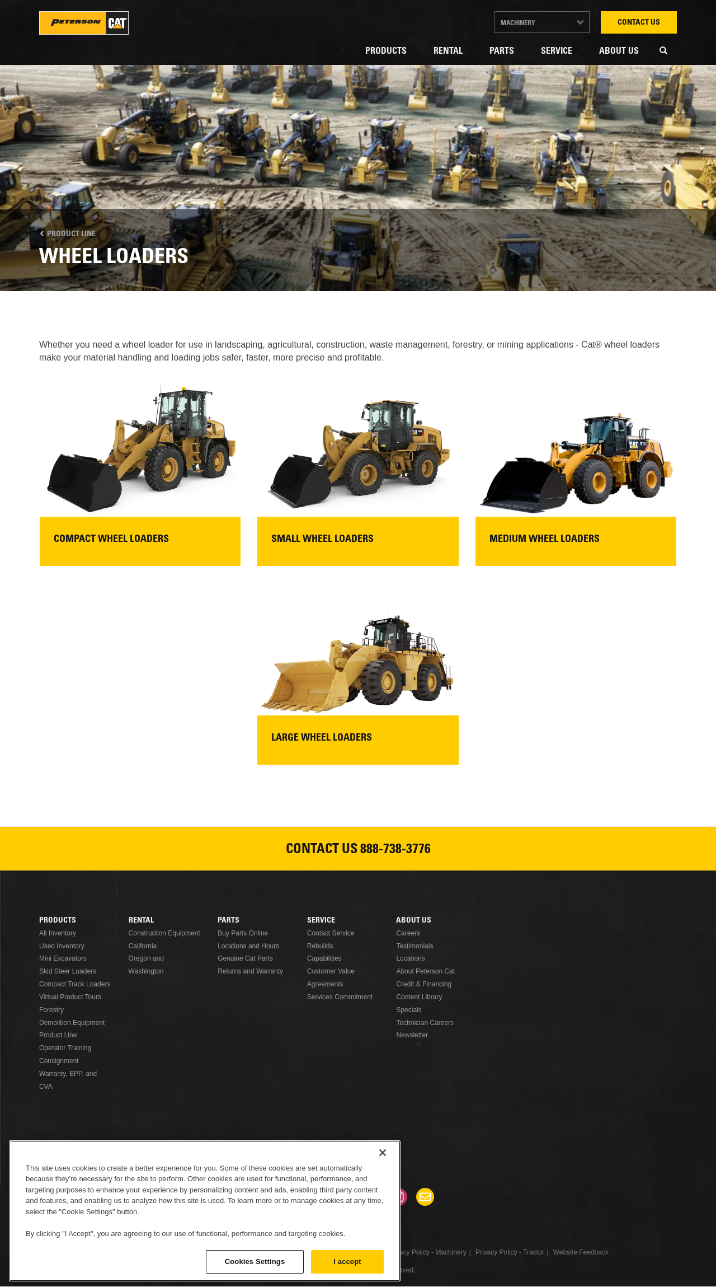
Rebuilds (320, 946)
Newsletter (412, 1035)
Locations (410, 958)
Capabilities (324, 958)
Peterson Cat (84, 23)
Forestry (51, 1010)
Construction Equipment (164, 933)
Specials (408, 1010)
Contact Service (331, 933)
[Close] (382, 1152)
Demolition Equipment (72, 1023)
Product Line (67, 234)
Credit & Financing (423, 984)
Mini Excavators (63, 958)
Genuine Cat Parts (245, 958)
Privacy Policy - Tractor (509, 1252)
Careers (408, 933)
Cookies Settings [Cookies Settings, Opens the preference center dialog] (255, 1261)
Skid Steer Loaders (67, 971)
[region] (205, 1210)
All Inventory (57, 933)
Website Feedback (581, 1252)
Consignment (59, 1061)
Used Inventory (61, 946)
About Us (619, 51)
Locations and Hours (248, 946)
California (143, 946)
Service (556, 51)
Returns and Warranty (250, 971)
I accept (347, 1261)
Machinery (518, 23)
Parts (501, 51)
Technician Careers (425, 1023)
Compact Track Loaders (74, 984)
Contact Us (639, 23)
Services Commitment (340, 997)
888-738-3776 (395, 850)
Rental (448, 51)
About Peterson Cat (425, 971)
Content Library (419, 997)
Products (386, 51)
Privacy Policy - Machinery (427, 1252)
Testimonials (414, 946)
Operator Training (65, 1048)
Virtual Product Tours (70, 997)
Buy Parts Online (243, 933)
